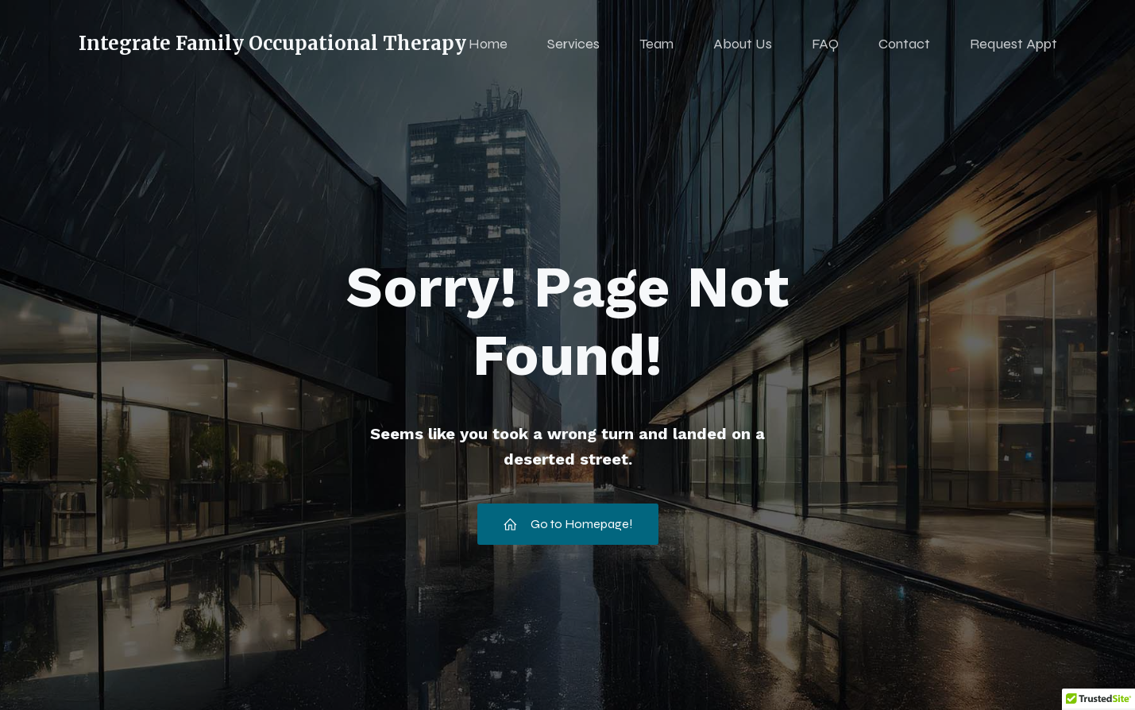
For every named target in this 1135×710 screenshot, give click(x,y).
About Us (742, 43)
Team (656, 43)
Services (573, 43)
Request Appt (1013, 43)
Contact (904, 43)
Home (488, 43)
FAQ (825, 43)
